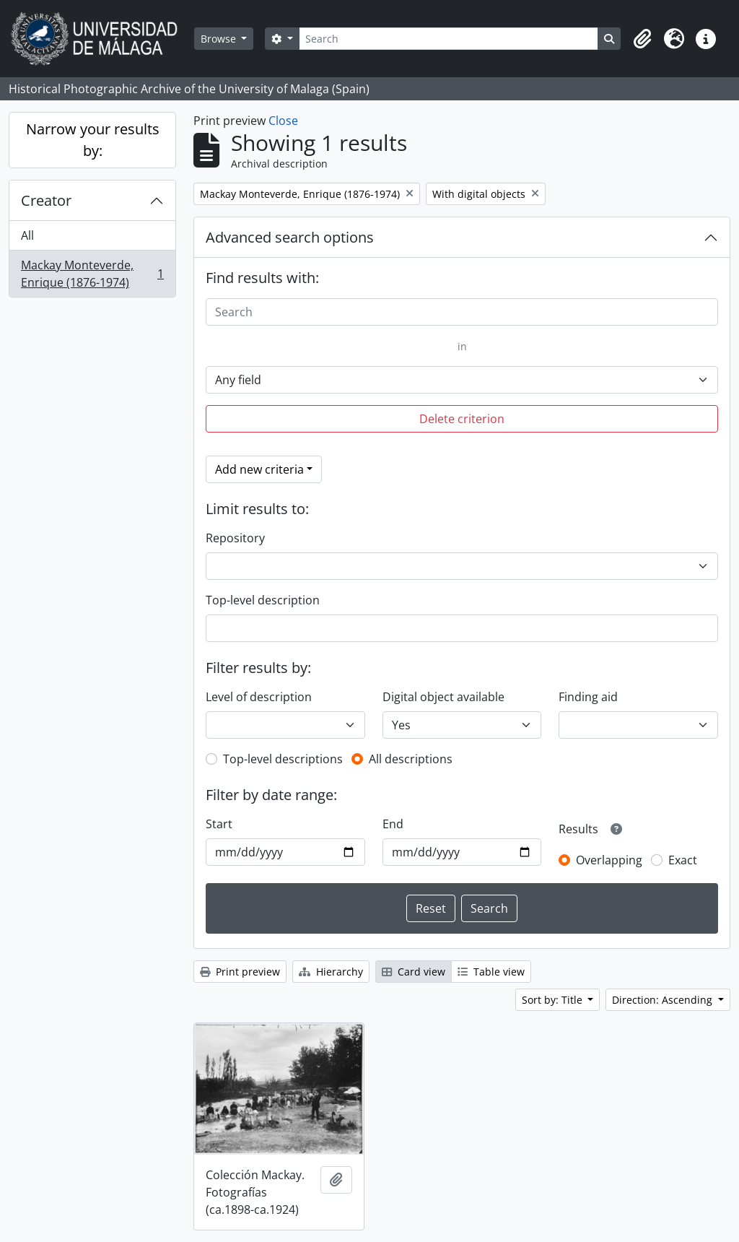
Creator (46, 200)
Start (219, 824)
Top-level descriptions (283, 759)
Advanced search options (290, 237)
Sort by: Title (553, 1000)
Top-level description (263, 600)
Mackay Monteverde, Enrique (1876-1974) (92, 273)
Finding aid (588, 697)
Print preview (240, 971)
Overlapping (609, 860)
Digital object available (443, 697)
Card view (413, 971)
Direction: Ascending (663, 1000)
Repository (235, 538)
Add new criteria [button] (259, 469)
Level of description (259, 697)
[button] (642, 39)
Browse (220, 38)
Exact (682, 860)
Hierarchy (331, 971)
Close (283, 121)
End (392, 824)
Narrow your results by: (92, 139)
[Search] (448, 38)
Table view (491, 971)
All (27, 235)
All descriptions (410, 759)
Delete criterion (461, 419)
